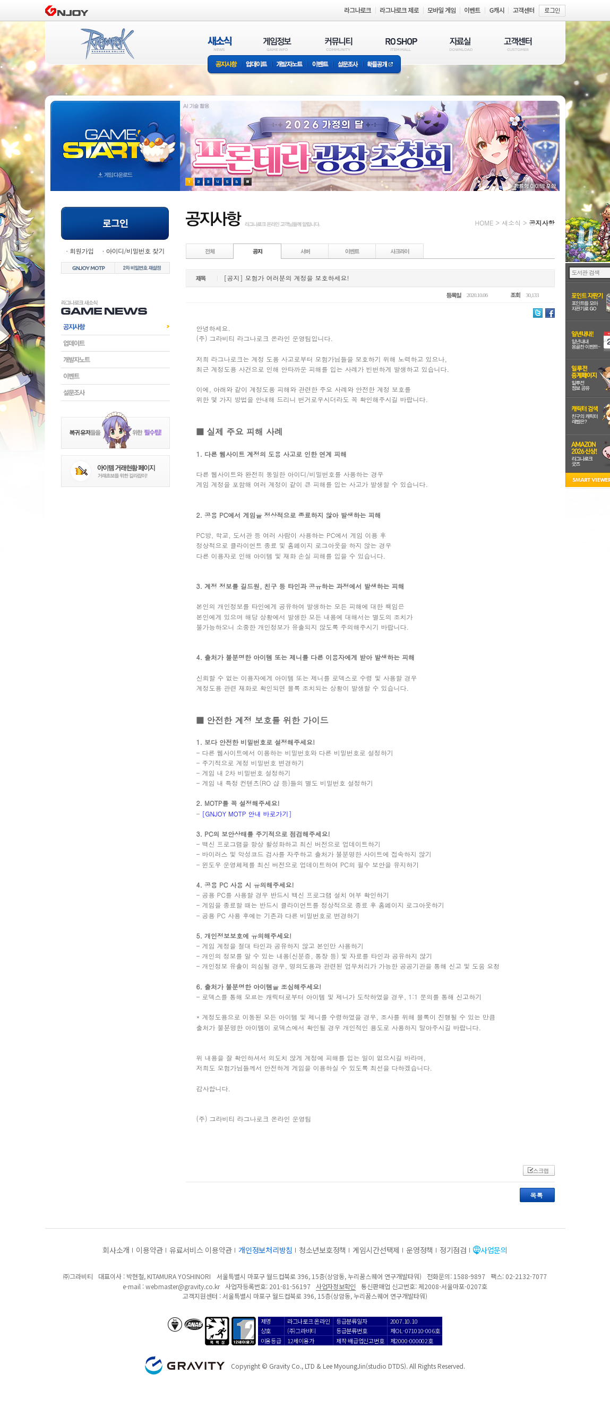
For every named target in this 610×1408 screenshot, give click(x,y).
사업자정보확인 (336, 1286)
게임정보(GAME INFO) (277, 44)
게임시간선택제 (376, 1250)
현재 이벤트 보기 (248, 182)
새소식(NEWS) (220, 44)
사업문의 (494, 1250)
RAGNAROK (106, 44)
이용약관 (149, 1250)
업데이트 (257, 65)
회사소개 (116, 1250)
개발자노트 (289, 65)
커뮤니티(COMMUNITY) (339, 44)
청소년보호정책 (322, 1250)
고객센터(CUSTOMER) (518, 44)
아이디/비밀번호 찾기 (135, 250)
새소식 (511, 222)
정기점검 (453, 1250)
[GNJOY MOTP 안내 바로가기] (247, 813)
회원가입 (82, 250)
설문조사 (348, 65)
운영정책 (419, 1250)
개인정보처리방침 (265, 1250)
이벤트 (320, 65)
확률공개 (382, 65)
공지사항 (225, 65)
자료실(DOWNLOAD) (460, 44)
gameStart (115, 136)
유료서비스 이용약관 (200, 1250)
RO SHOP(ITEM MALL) (401, 44)
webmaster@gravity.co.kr (182, 1286)
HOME (484, 222)
